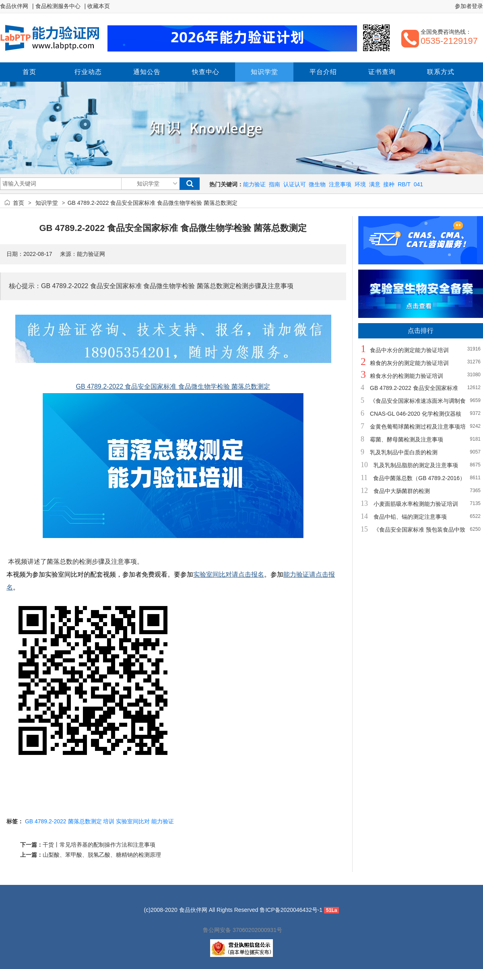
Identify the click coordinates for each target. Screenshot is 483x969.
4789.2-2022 (50, 821)
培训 (108, 821)
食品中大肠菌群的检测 (402, 491)
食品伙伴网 (14, 6)
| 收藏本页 (97, 6)
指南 (274, 184)
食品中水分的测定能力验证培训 (409, 350)
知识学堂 (46, 203)
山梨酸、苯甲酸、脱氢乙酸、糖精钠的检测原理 (102, 854)
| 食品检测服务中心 (56, 6)
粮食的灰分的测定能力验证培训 (409, 363)
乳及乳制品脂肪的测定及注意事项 (416, 465)
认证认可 (294, 184)
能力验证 (254, 184)
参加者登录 (469, 6)
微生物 (317, 184)
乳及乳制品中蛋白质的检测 (404, 452)
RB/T (404, 184)
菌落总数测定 (85, 821)
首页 (18, 203)
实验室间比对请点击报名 (228, 574)
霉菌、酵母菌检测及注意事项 (406, 439)
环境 (360, 184)
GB (29, 821)
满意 (374, 184)
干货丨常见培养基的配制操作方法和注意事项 (99, 844)
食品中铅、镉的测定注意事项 (410, 516)
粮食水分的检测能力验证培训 (406, 376)
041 (418, 184)
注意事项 (340, 184)
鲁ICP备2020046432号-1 (291, 910)
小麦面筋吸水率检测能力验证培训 (416, 504)
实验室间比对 (133, 821)
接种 (388, 184)
